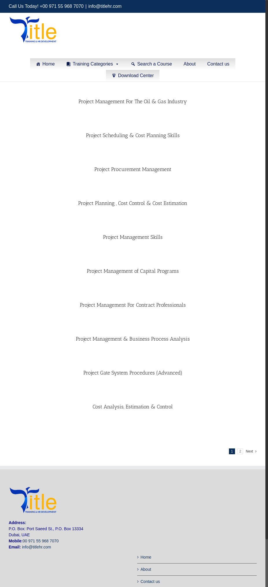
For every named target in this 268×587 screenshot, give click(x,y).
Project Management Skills (133, 237)
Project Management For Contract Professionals (133, 304)
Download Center (136, 75)
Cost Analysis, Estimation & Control (133, 406)
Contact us (218, 63)
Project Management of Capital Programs (133, 271)
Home (48, 63)
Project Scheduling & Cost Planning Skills (133, 135)
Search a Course (154, 63)
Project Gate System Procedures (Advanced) (132, 372)
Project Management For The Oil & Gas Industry (132, 101)
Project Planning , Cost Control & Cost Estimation (132, 203)
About (189, 63)
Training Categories (93, 63)
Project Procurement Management (132, 169)
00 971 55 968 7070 (41, 540)
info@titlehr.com (105, 6)
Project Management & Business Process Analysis (133, 338)
